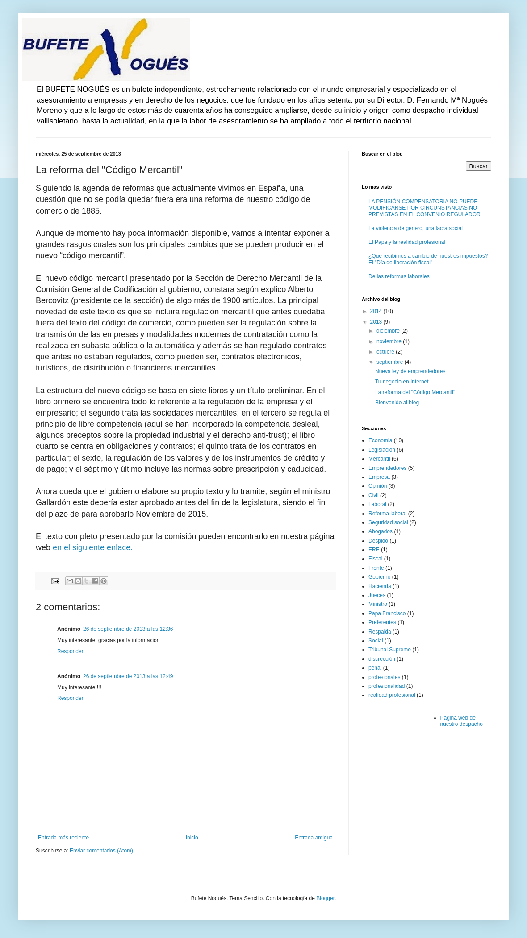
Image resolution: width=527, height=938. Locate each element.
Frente (376, 568)
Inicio (192, 838)
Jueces (376, 595)
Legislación (381, 450)
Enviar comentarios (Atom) (101, 850)
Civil (373, 495)
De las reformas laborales (399, 276)
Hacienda (379, 586)
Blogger (325, 898)
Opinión (377, 486)
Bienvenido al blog (397, 402)
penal (374, 668)
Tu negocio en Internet (402, 381)
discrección (381, 659)
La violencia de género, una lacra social (415, 228)
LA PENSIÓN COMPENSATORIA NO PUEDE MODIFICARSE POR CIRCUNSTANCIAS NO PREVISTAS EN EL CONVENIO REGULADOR (424, 208)
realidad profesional (391, 695)
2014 (377, 311)
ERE (374, 550)
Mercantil (379, 459)
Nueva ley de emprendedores (410, 371)
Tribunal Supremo (389, 649)
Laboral (377, 504)
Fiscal (375, 558)
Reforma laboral (387, 513)
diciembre (388, 331)
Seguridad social (388, 522)
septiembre (390, 362)
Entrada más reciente (63, 838)
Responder (70, 651)
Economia (380, 440)
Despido (378, 541)
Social (375, 641)
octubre (386, 352)
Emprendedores (387, 468)
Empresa (379, 477)
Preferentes (382, 622)
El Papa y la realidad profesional (406, 242)
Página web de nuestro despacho (461, 721)
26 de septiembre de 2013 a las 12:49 (128, 676)
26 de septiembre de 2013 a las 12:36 (128, 629)
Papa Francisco (387, 613)
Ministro (377, 604)
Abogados (380, 531)
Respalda (379, 632)
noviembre (389, 341)
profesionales (384, 677)
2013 (377, 322)
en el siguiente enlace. (93, 547)
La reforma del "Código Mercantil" (415, 392)
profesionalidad (386, 686)
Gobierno (379, 577)
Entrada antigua (314, 838)
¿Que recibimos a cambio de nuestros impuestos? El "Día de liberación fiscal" (428, 259)
